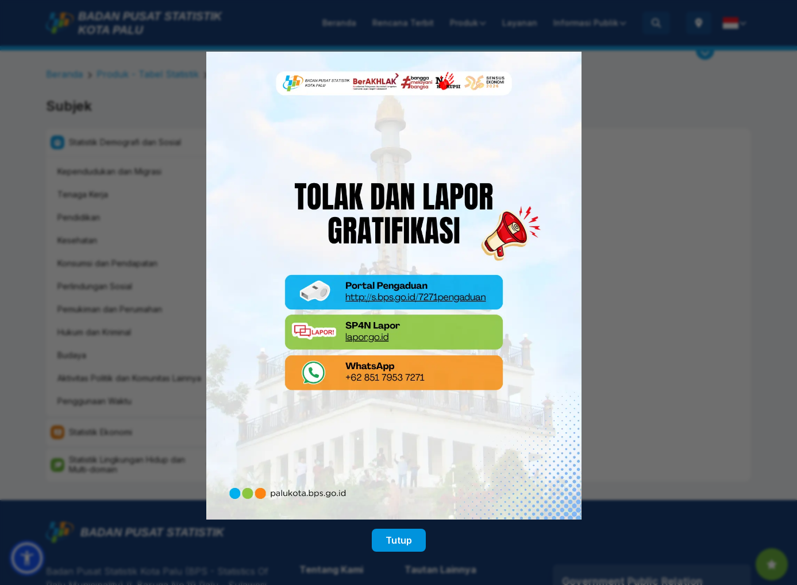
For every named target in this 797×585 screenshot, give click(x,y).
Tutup (399, 533)
